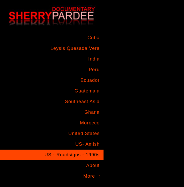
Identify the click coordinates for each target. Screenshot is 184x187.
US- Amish (87, 144)
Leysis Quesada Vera (75, 48)
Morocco (90, 122)
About (93, 165)
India (94, 59)
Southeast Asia (82, 101)
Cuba (93, 37)
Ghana (92, 112)
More (89, 176)
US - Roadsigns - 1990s (72, 154)
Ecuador (90, 80)
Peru (94, 69)
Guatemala (87, 91)
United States (84, 133)
